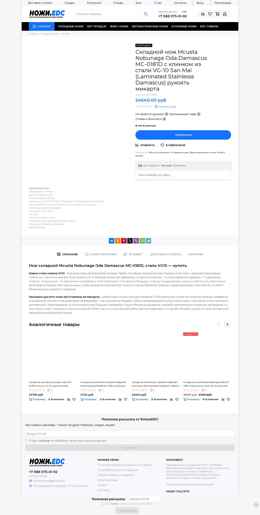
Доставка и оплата (40, 3)
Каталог (41, 26)
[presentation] (218, 324)
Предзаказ (183, 135)
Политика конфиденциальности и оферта (125, 465)
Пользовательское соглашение (118, 470)
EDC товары (209, 26)
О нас (158, 3)
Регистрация (222, 3)
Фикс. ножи (119, 26)
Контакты (180, 3)
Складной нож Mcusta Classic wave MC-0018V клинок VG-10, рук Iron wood (50, 384)
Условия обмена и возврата (115, 475)
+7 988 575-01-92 (172, 16)
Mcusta (221, 152)
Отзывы (118, 3)
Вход (200, 3)
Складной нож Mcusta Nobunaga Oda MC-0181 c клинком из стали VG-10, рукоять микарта (206, 384)
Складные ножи (70, 26)
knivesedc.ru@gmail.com (49, 480)
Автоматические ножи (150, 26)
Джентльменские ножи (203, 152)
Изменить (179, 165)
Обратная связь (108, 480)
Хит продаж (96, 26)
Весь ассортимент (159, 152)
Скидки (69, 3)
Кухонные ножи (184, 26)
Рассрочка (94, 3)
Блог (139, 3)
